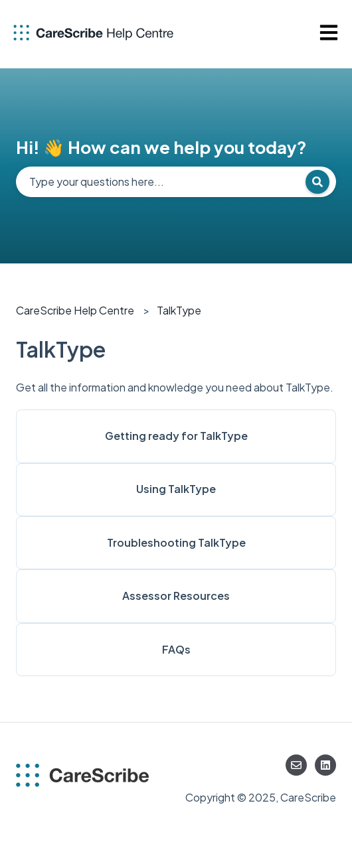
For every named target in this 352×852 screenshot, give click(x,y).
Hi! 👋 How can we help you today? (161, 147)
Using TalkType (176, 489)
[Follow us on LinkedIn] (325, 765)
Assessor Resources (176, 596)
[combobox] (176, 182)
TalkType (179, 310)
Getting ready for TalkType (176, 436)
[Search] (317, 182)
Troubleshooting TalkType (176, 542)
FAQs (176, 649)
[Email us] (296, 765)
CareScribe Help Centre (75, 310)
